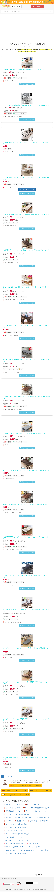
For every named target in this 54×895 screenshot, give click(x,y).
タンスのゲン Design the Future (13, 81)
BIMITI (6, 445)
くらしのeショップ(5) (12, 808)
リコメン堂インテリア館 (11, 695)
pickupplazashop (9, 479)
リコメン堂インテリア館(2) (38, 821)
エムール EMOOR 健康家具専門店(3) (36, 808)
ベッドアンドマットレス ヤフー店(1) (16, 840)
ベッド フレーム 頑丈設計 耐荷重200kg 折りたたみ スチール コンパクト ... (26, 105)
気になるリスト (37, 6)
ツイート (33, 874)
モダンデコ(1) (32, 843)
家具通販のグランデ (10, 225)
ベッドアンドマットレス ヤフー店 (14, 586)
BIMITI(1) (7, 821)
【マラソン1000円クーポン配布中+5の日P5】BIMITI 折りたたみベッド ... (25, 434)
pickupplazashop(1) (27, 850)
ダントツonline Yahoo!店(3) (13, 843)
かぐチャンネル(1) (42, 817)
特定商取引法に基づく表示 (9, 878)
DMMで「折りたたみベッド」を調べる (40, 790)
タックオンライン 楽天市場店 (13, 623)
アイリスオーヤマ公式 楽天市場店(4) (16, 814)
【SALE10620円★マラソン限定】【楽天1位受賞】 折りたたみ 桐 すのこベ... (26, 214)
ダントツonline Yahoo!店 (11, 336)
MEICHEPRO (8, 658)
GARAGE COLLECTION (11, 263)
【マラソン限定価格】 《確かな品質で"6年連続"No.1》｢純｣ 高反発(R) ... (25, 69)
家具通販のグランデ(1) (12, 811)
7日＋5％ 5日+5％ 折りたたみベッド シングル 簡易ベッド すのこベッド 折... (26, 471)
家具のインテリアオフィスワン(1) (36, 811)
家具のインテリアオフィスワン (13, 373)
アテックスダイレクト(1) (13, 804)
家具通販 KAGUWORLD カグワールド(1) (18, 817)
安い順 (18, 6)
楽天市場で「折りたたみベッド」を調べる (14, 790)
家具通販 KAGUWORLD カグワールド (15, 300)
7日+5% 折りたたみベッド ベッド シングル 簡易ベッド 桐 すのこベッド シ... (26, 505)
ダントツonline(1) (32, 804)
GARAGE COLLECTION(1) (13, 830)
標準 (13, 6)
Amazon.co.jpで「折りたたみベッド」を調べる (15, 794)
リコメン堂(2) (42, 850)
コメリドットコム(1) (34, 847)
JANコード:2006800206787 (27, 189)
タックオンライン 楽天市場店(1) (15, 824)
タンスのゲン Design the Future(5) (16, 827)
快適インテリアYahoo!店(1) (13, 847)
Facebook (40, 874)
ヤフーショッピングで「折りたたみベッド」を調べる (25, 785)
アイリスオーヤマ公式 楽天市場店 (14, 550)
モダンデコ (8, 187)
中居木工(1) (20, 821)
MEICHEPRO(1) (10, 850)
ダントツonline (9, 732)
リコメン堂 (8, 768)
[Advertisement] (27, 28)
